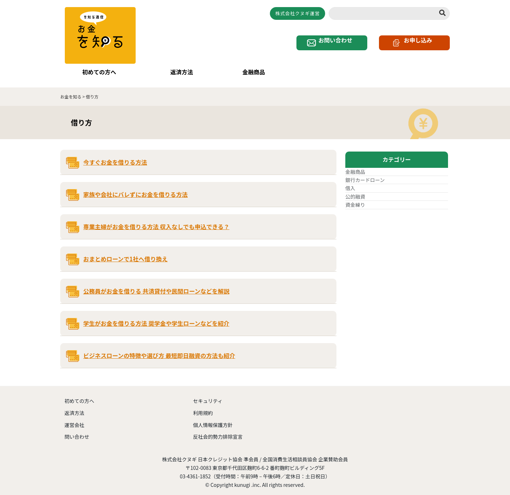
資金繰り (355, 200)
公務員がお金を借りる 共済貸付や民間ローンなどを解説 (156, 286)
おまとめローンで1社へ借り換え (125, 254)
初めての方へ (96, 72)
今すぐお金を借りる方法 (115, 157)
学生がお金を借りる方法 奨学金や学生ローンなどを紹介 (156, 318)
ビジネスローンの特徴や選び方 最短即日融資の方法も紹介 (159, 351)
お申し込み (418, 45)
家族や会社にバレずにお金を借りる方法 (135, 190)
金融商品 (250, 72)
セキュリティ (207, 396)
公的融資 (355, 191)
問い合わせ (76, 432)
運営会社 (74, 419)
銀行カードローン (365, 175)
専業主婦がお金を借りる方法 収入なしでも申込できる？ (156, 222)
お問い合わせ (337, 45)
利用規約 (203, 407)
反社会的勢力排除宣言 (218, 432)
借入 (350, 183)
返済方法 (178, 72)
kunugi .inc (247, 479)
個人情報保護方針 (213, 419)
